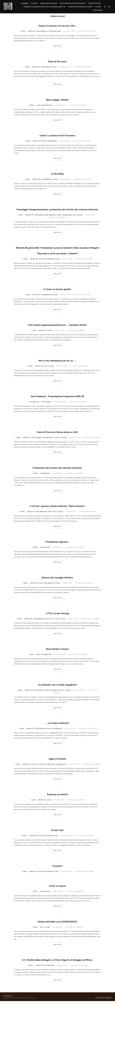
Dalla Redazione (42, 34)
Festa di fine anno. (57, 64)
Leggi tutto (59, 49)
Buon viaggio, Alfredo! (57, 102)
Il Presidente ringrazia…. (57, 578)
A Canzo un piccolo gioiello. (57, 303)
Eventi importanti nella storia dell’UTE (72, 3)
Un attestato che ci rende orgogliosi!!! (57, 721)
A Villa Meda (57, 176)
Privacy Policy (8, 1038)
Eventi (55, 70)
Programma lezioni (54, 34)
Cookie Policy (97, 10)
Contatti (98, 7)
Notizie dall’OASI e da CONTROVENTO (57, 958)
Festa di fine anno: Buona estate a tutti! (57, 457)
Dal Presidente (39, 224)
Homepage (24, 3)
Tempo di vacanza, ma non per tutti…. (57, 28)
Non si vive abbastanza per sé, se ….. (57, 380)
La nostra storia (41, 801)
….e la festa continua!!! (57, 759)
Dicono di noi (49, 656)
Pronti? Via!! (57, 866)
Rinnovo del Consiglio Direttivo (57, 614)
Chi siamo (34, 3)
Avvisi (38, 108)
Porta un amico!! (57, 922)
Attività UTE (32, 34)
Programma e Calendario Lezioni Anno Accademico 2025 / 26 (44, 7)
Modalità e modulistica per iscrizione (80, 7)
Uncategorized (52, 144)
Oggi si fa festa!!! (57, 795)
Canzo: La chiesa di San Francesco (57, 138)
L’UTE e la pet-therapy (57, 650)
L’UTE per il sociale (94, 3)
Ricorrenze (63, 463)
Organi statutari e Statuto (48, 3)
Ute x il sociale (78, 224)
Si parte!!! (57, 902)
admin (23, 34)
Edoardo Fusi (34, 428)
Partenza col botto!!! (57, 831)
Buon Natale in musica (57, 685)
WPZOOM (108, 1040)
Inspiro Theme (99, 1040)
